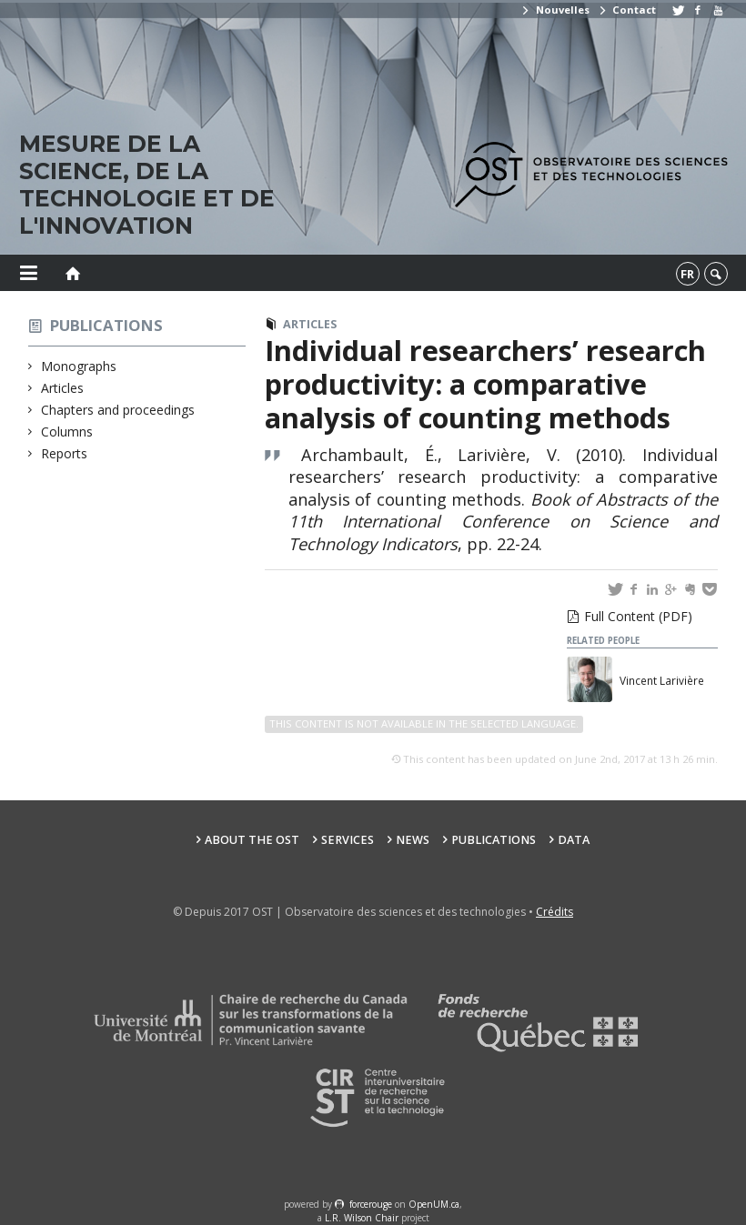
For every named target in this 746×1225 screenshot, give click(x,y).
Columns (67, 431)
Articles (63, 388)
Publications (106, 325)
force (370, 1204)
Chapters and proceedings (118, 409)
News (412, 840)
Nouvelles (554, 9)
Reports (64, 453)
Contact (627, 9)
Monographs (79, 366)
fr (687, 274)
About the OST (252, 840)
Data (574, 840)
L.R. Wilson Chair (361, 1217)
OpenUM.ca (433, 1204)
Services (347, 840)
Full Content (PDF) (638, 616)
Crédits (554, 911)
